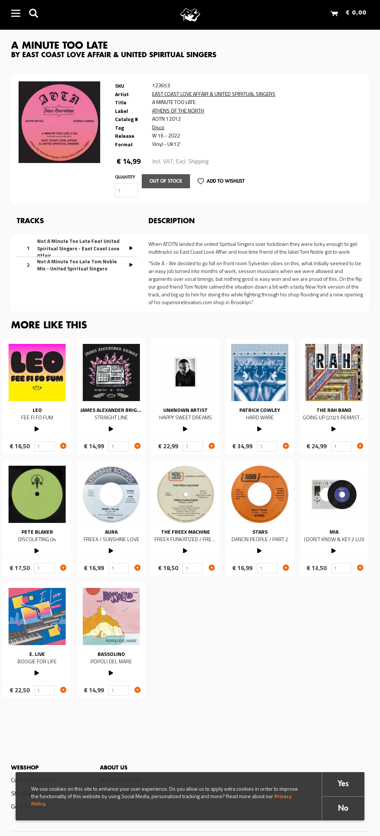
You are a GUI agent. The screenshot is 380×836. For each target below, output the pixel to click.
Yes (343, 784)
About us (114, 768)
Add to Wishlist (226, 181)
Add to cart (63, 445)
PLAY (37, 428)
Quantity (125, 177)
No (343, 809)
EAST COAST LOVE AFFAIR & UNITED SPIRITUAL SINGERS (213, 94)
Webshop (25, 768)
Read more (37, 396)
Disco (158, 127)
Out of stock (166, 181)
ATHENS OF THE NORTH (178, 110)
